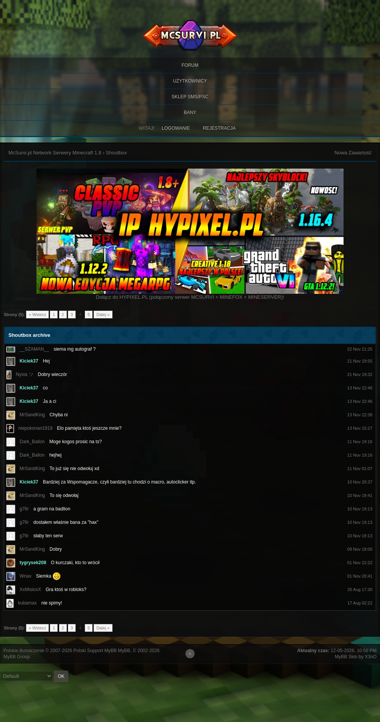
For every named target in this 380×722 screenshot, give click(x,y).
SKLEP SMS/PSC (190, 96)
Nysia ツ (24, 374)
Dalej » (102, 314)
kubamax (27, 603)
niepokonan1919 (35, 428)
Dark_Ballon (32, 441)
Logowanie (176, 128)
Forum (190, 65)
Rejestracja (219, 128)
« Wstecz (37, 314)
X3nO (371, 656)
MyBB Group (16, 656)
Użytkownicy (190, 81)
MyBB (124, 650)
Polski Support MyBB (95, 650)
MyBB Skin (346, 656)
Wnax (25, 576)
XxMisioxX (30, 589)
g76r (24, 509)
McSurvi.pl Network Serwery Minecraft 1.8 (54, 153)
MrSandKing (32, 414)
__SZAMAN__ (34, 349)
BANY (190, 112)
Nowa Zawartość (353, 153)
